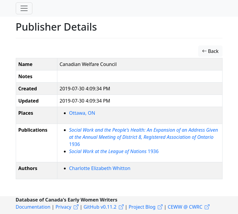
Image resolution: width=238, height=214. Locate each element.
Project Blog (142, 207)
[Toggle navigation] (24, 8)
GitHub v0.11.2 (99, 207)
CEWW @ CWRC (185, 207)
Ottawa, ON (82, 113)
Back (210, 51)
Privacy (63, 207)
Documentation (33, 207)
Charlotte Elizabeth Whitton (99, 168)
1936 (143, 137)
